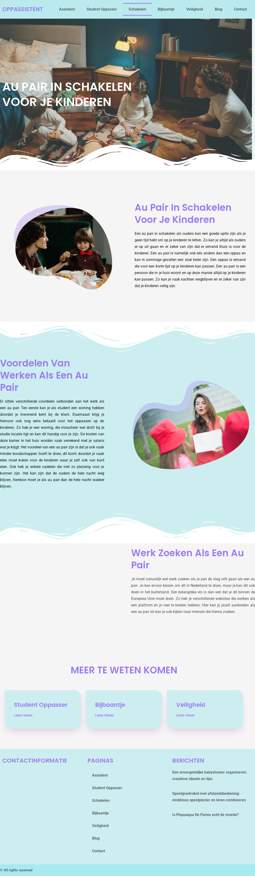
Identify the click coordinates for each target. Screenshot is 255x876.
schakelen (137, 9)
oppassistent (23, 9)
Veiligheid (194, 9)
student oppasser (102, 9)
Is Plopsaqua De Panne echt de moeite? (205, 815)
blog (218, 9)
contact (240, 9)
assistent (67, 9)
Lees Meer (23, 715)
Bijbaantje (166, 9)
